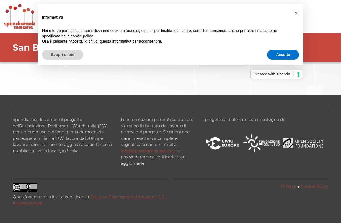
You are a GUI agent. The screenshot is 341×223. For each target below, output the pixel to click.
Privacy (288, 186)
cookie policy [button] (82, 36)
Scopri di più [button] (62, 54)
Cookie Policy (314, 186)
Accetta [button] (283, 54)
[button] (296, 13)
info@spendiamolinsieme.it (149, 150)
